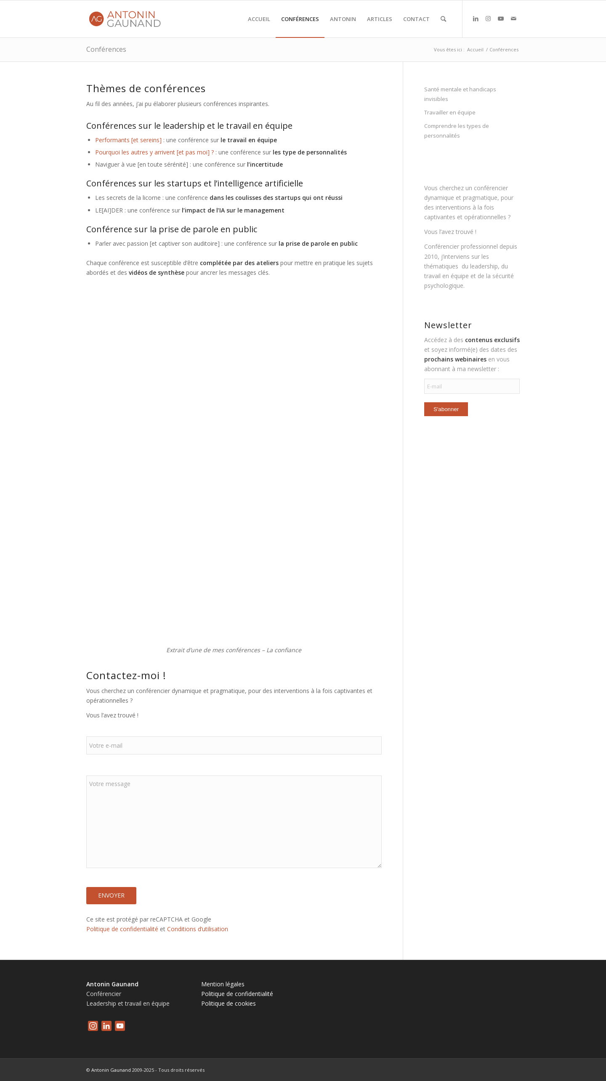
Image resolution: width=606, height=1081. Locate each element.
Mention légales (223, 984)
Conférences (106, 49)
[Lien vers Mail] (513, 18)
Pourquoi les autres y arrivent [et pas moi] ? (154, 152)
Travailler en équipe (450, 112)
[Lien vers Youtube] (500, 18)
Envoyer (111, 895)
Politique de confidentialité (122, 929)
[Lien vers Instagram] (488, 18)
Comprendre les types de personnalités (456, 130)
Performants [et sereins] (128, 140)
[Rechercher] (443, 18)
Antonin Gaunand (111, 1070)
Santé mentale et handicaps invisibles (460, 94)
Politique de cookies (228, 1003)
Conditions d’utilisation (197, 929)
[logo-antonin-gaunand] (126, 18)
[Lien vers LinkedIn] (475, 18)
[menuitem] (259, 18)
